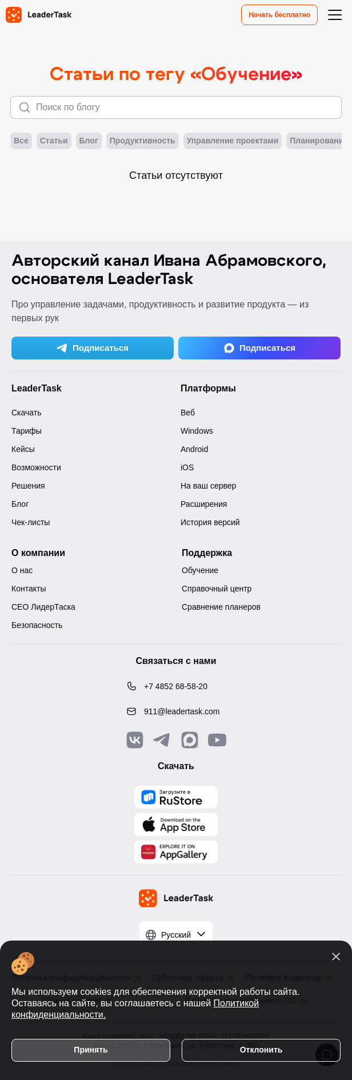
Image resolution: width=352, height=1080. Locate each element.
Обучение (200, 570)
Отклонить (261, 1049)
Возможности (36, 467)
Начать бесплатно (279, 15)
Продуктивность (142, 141)
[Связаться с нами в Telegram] (162, 740)
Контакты (28, 588)
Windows (197, 430)
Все (21, 141)
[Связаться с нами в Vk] (135, 740)
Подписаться (93, 348)
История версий (210, 522)
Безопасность (36, 625)
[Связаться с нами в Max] (190, 740)
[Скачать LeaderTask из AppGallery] (176, 797)
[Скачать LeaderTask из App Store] (176, 824)
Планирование (318, 141)
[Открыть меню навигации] (334, 14)
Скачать (26, 412)
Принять (90, 1049)
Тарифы (26, 430)
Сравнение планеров (221, 606)
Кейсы (23, 449)
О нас (22, 570)
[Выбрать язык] (176, 935)
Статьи (54, 141)
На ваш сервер (208, 485)
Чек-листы (30, 522)
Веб (188, 412)
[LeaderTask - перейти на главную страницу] (38, 15)
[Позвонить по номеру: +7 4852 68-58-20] (176, 686)
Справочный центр (216, 588)
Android (194, 449)
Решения (28, 485)
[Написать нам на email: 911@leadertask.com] (176, 711)
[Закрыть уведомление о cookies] (336, 956)
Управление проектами (232, 141)
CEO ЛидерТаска (43, 606)
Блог (89, 141)
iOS (187, 467)
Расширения (204, 504)
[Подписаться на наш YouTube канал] (217, 740)
